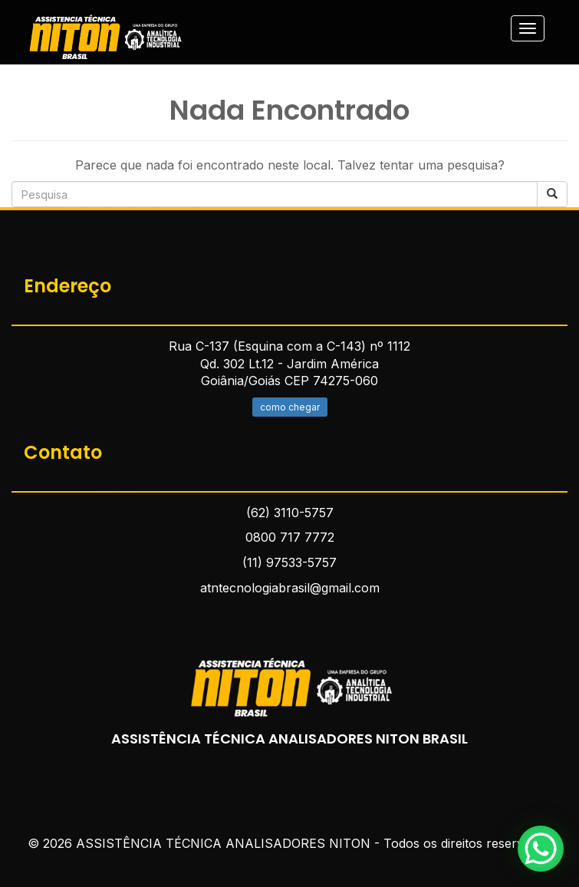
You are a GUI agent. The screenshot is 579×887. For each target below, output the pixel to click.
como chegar (290, 407)
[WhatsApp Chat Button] (541, 849)
